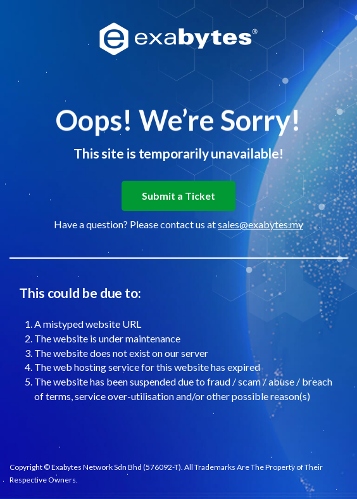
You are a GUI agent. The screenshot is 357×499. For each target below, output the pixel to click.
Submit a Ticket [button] (178, 196)
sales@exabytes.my (260, 224)
